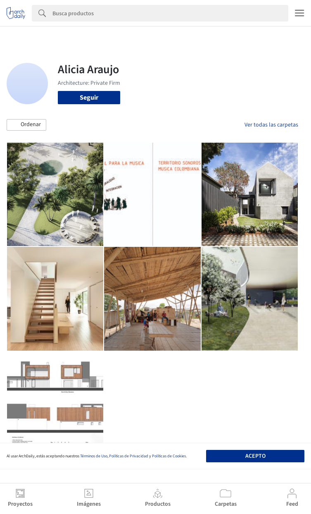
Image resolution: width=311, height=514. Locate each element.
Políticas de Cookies (169, 456)
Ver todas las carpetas (271, 125)
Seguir (89, 97)
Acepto (255, 456)
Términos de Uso (93, 456)
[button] (26, 125)
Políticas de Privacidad (128, 456)
